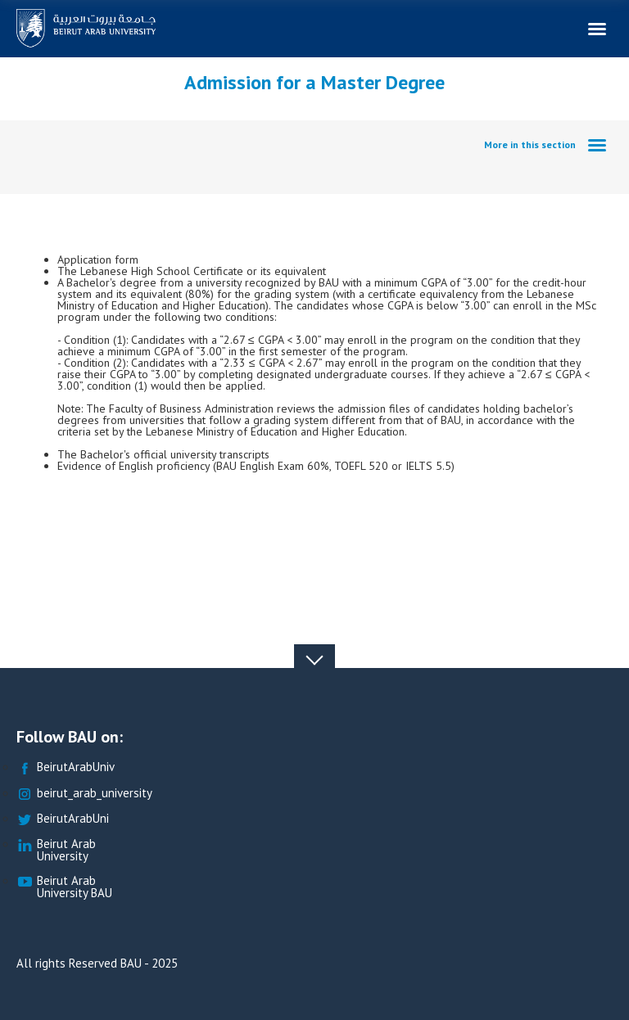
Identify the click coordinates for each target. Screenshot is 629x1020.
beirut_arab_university (84, 794)
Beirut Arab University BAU (64, 887)
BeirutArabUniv (65, 767)
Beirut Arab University (56, 850)
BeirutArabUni (62, 819)
